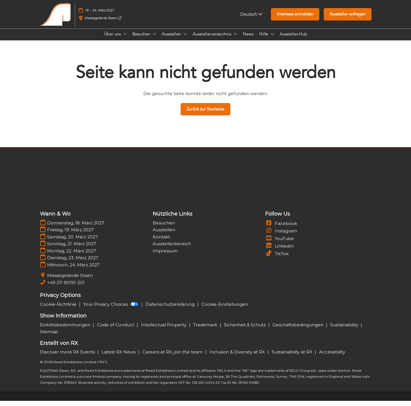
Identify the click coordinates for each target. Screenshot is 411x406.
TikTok (277, 259)
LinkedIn (279, 251)
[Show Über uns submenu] (125, 39)
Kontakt (161, 242)
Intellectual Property (164, 330)
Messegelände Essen (103, 23)
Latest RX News (119, 357)
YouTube (279, 243)
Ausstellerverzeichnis (212, 39)
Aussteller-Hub (293, 39)
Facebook (281, 228)
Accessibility (332, 357)
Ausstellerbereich (172, 249)
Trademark (205, 330)
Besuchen (141, 39)
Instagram (281, 236)
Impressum (165, 256)
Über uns (113, 39)
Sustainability (344, 330)
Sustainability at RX (292, 357)
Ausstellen (172, 39)
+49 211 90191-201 (65, 287)
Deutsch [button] (251, 20)
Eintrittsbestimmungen (65, 330)
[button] (295, 19)
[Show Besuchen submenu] (154, 39)
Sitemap (49, 336)
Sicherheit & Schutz (245, 330)
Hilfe (264, 39)
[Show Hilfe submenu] (272, 39)
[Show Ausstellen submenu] (185, 39)
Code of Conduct (116, 330)
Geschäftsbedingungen (299, 330)
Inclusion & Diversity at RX (237, 357)
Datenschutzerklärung (171, 309)
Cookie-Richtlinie (59, 309)
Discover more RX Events (68, 357)
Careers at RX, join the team (173, 357)
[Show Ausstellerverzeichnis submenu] (235, 39)
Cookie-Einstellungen (225, 309)
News (248, 39)
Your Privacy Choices (111, 309)
